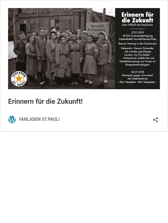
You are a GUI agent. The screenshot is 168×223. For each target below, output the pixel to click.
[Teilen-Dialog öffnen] (155, 118)
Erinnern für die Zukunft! (45, 101)
